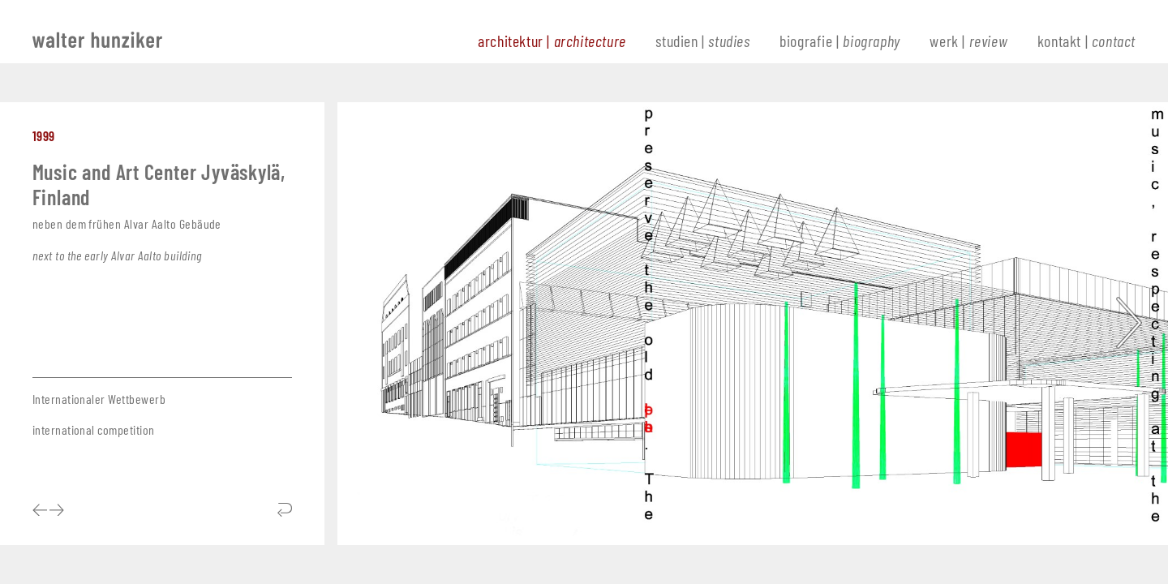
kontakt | (1086, 40)
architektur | (552, 40)
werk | (968, 40)
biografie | (839, 40)
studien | (702, 40)
